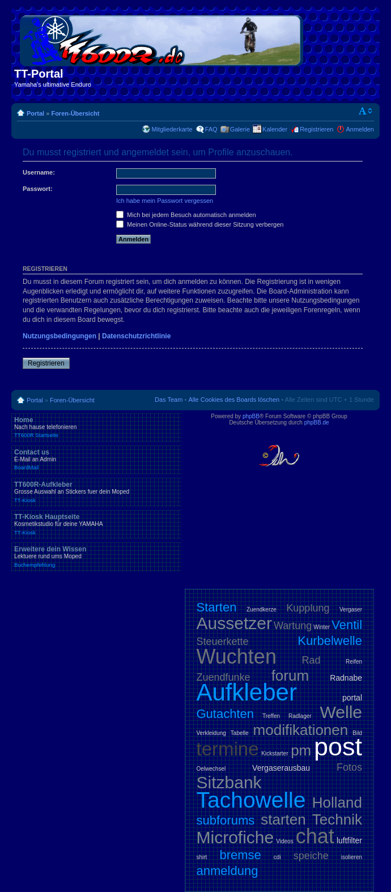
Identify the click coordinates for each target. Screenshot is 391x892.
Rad (311, 660)
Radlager (300, 716)
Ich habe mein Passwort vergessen (164, 200)
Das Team (168, 399)
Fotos (349, 767)
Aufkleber (247, 692)
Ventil (347, 625)
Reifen (354, 662)
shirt (202, 857)
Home (96, 427)
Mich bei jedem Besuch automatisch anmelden (186, 214)
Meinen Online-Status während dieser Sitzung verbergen (199, 224)
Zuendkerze (261, 609)
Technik (337, 819)
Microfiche (235, 837)
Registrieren (316, 129)
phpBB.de (316, 422)
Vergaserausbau (281, 767)
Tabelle (240, 733)
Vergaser (350, 609)
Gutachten (225, 714)
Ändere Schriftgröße (366, 111)
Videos (284, 841)
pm (301, 750)
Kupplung (307, 608)
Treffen (271, 716)
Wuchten (237, 656)
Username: (39, 172)
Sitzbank (229, 782)
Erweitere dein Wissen (96, 556)
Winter (321, 627)
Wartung (293, 625)
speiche (311, 855)
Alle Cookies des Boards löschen (233, 399)
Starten (217, 607)
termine (228, 748)
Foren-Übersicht (75, 113)
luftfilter (349, 840)
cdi (277, 857)
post (338, 746)
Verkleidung (211, 733)
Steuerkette (223, 641)
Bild (357, 733)
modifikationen (300, 729)
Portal (35, 113)
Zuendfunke (223, 677)
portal (352, 697)
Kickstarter (274, 753)
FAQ (211, 129)
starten (283, 819)
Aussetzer (234, 623)
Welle (341, 712)
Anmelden (360, 129)
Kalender (274, 129)
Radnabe (346, 677)
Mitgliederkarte (171, 129)
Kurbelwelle (330, 641)
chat (315, 836)
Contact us (96, 459)
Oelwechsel (211, 769)
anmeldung (227, 871)
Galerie (240, 129)
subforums (226, 820)
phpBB (251, 416)
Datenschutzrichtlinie (136, 336)
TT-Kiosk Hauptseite (96, 524)
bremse (240, 855)
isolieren (351, 857)
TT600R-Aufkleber (96, 492)
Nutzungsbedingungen (59, 336)
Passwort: (38, 188)
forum (290, 675)
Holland (337, 802)
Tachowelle (251, 800)
